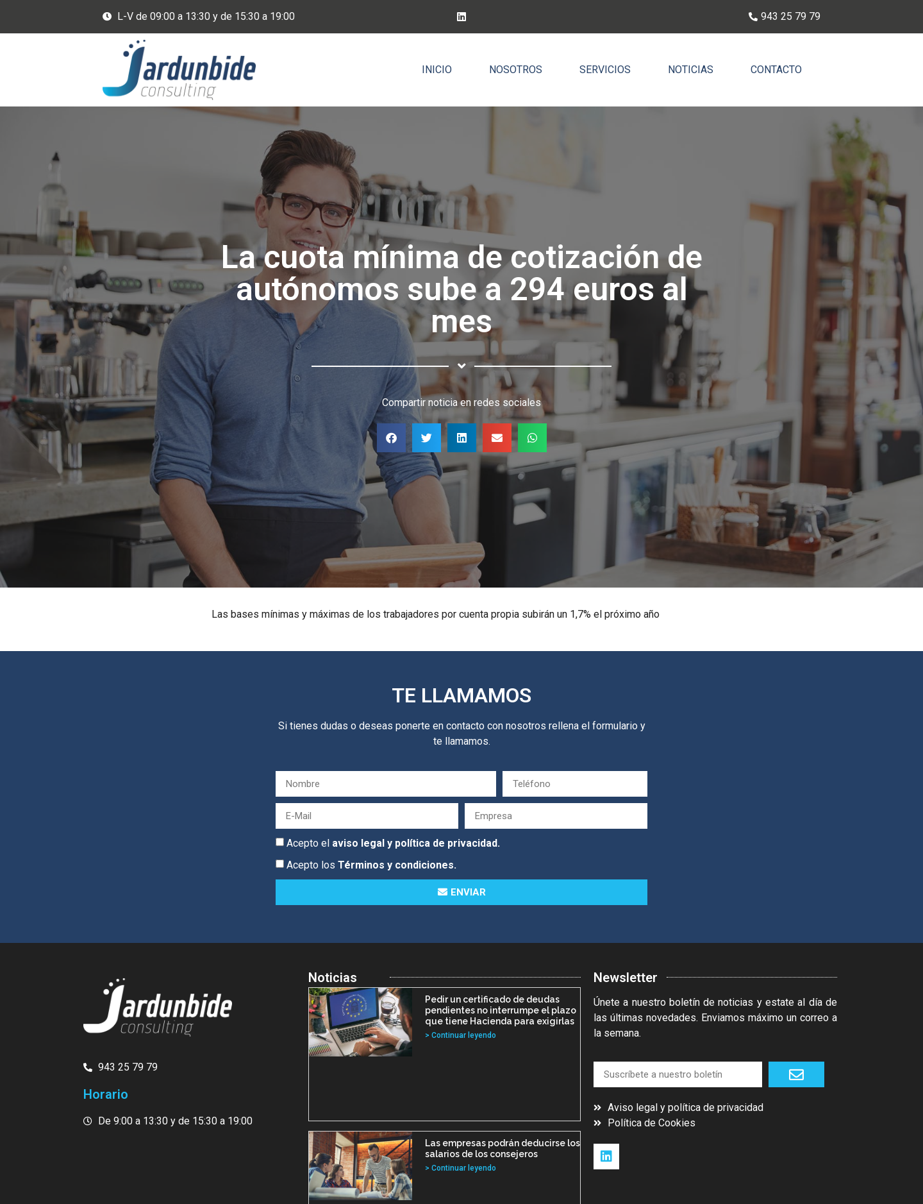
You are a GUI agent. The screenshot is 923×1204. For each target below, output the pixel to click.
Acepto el (393, 843)
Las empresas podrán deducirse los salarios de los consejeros (502, 1148)
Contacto (776, 70)
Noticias (690, 70)
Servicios (605, 70)
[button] (391, 437)
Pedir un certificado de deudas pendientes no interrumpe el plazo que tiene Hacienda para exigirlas (500, 1010)
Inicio (437, 70)
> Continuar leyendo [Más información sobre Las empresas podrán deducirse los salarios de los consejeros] (460, 1168)
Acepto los (371, 865)
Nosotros (515, 70)
